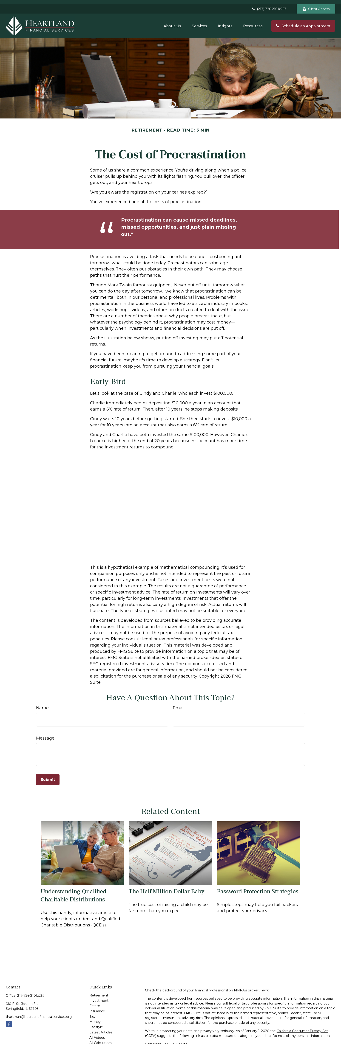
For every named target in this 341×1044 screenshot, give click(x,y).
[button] (172, 21)
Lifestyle (96, 1023)
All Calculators (100, 1038)
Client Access (316, 5)
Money (95, 1017)
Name (42, 703)
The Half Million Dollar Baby (166, 887)
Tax (92, 1012)
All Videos (97, 1033)
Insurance (97, 1007)
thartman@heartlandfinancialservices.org (39, 1012)
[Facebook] (9, 1020)
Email (179, 703)
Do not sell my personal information (301, 1031)
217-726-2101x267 (31, 991)
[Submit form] (48, 775)
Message (45, 733)
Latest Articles (100, 1028)
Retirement (98, 991)
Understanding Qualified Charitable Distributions (73, 891)
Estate (94, 1001)
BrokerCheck (258, 986)
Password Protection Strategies (257, 887)
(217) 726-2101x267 (268, 5)
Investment (98, 996)
